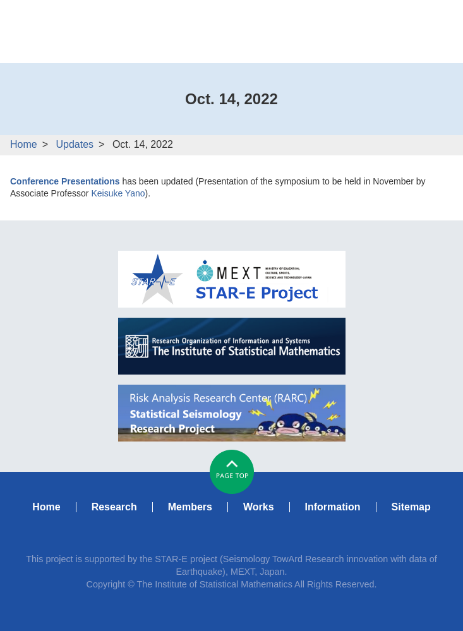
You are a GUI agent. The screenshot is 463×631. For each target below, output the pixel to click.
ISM (232, 346)
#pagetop (232, 472)
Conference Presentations (65, 181)
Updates (74, 144)
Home (23, 144)
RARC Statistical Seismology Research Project (232, 413)
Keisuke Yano (118, 193)
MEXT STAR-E (232, 279)
